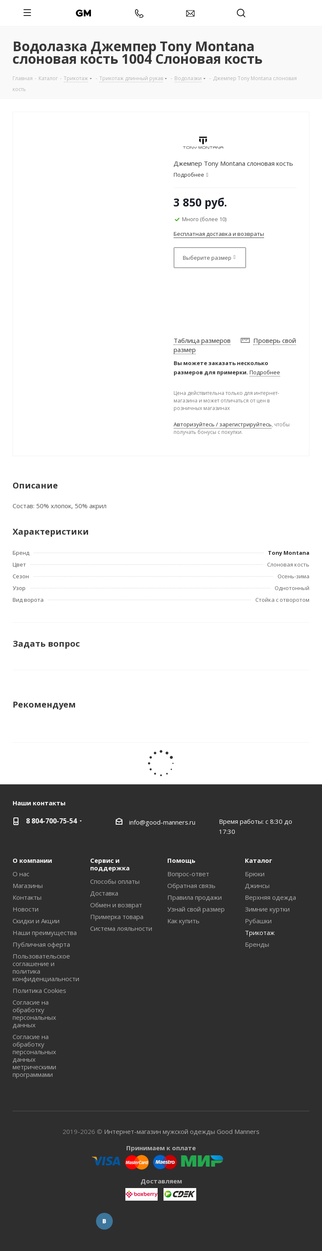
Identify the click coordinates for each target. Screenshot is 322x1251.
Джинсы (257, 885)
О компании (32, 860)
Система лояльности (121, 928)
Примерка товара (116, 916)
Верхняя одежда (270, 897)
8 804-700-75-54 (51, 820)
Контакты (27, 897)
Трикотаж (260, 932)
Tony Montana (288, 552)
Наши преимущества (45, 932)
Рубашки (258, 921)
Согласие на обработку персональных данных (34, 1013)
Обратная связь (191, 885)
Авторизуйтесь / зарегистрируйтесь (223, 424)
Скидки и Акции (36, 921)
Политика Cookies (39, 990)
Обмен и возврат (116, 905)
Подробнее (264, 372)
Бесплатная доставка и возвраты (219, 234)
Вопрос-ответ (188, 874)
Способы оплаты (115, 881)
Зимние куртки (267, 909)
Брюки (255, 874)
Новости (26, 909)
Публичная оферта (41, 944)
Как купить (183, 921)
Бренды (257, 944)
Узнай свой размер (196, 909)
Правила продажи (194, 897)
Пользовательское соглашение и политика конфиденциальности (46, 967)
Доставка (104, 893)
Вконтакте (104, 1221)
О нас (21, 874)
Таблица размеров (202, 340)
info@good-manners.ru (162, 821)
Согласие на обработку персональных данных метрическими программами (34, 1055)
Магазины (28, 885)
